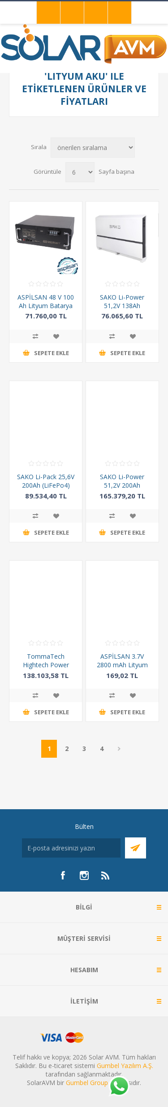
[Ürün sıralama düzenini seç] (93, 147)
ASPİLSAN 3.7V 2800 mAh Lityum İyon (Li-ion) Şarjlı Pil (122, 665)
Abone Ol (135, 847)
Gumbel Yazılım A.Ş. (125, 1065)
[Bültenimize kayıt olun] (71, 848)
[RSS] (106, 875)
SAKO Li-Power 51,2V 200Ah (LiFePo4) (122, 485)
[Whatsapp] (118, 1086)
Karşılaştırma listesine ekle (35, 336)
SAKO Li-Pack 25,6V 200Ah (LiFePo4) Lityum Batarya (45, 485)
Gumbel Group (87, 1082)
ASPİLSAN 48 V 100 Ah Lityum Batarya (45, 301)
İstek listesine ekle (56, 336)
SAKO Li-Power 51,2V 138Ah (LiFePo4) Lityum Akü (122, 310)
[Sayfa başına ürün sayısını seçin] (80, 172)
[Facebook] (63, 875)
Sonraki (119, 749)
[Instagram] (84, 875)
